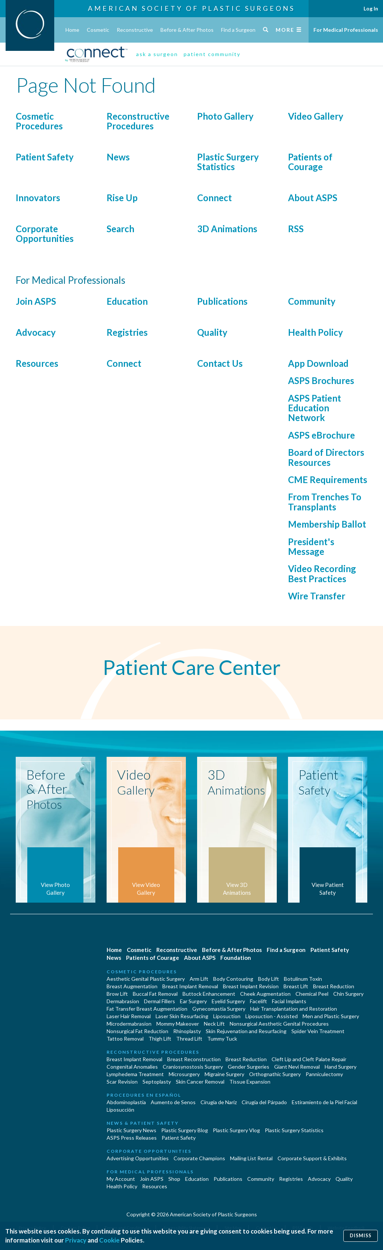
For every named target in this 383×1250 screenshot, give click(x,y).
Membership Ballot (327, 524)
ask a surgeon (157, 54)
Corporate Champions (199, 1158)
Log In (371, 8)
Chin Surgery (348, 994)
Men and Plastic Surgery (331, 1016)
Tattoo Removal (125, 1038)
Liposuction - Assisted (271, 1016)
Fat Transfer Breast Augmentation (147, 1008)
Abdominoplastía (126, 1102)
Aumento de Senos (173, 1102)
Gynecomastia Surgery (218, 1008)
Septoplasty (157, 1081)
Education (127, 301)
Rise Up (122, 197)
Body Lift (268, 979)
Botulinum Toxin (303, 979)
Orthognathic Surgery (275, 1074)
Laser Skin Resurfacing (182, 1016)
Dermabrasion (123, 1001)
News (118, 156)
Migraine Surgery (224, 1074)
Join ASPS (36, 301)
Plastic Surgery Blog (184, 1130)
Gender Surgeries (248, 1066)
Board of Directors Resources (326, 457)
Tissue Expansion (249, 1081)
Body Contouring (233, 979)
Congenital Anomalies (132, 1066)
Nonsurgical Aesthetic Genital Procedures (279, 1023)
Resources (37, 363)
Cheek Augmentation (265, 994)
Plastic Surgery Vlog (236, 1130)
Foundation (235, 957)
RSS (296, 228)
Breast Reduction (333, 986)
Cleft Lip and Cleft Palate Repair (309, 1059)
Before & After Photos (187, 30)
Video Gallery (315, 116)
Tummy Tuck (222, 1038)
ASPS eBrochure (321, 435)
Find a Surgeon (238, 30)
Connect (214, 197)
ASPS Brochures (321, 380)
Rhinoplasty (187, 1031)
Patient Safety (45, 156)
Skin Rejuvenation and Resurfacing (246, 1031)
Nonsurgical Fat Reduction (137, 1031)
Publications (222, 301)
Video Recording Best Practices (322, 573)
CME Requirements (327, 479)
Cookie (109, 1240)
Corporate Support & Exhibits (312, 1158)
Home (72, 30)
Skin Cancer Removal (200, 1081)
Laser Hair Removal (129, 1016)
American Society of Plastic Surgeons (191, 8)
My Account (121, 1179)
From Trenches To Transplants (324, 501)
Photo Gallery (225, 116)
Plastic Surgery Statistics (228, 161)
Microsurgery (184, 1074)
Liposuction (226, 1016)
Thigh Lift (159, 1038)
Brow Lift (117, 994)
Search (120, 228)
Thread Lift (189, 1038)
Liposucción (120, 1109)
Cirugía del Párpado (264, 1102)
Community (311, 301)
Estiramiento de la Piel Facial (324, 1102)
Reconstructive (135, 30)
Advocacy (36, 332)
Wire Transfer (316, 595)
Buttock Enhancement (209, 994)
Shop (174, 1179)
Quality (212, 332)
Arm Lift (199, 979)
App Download (318, 363)
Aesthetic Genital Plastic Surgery (146, 979)
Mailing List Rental (251, 1158)
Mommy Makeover (177, 1023)
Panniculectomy (324, 1074)
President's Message (311, 546)
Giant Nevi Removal (297, 1066)
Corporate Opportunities (45, 233)
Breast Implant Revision (251, 986)
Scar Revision (122, 1081)
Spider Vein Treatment (317, 1031)
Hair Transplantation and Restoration (293, 1008)
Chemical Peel (311, 994)
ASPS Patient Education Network (314, 408)
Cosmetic (98, 30)
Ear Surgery (193, 1001)
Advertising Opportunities (138, 1158)
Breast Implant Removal (190, 986)
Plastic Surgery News (131, 1130)
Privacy (75, 1240)
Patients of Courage (310, 161)
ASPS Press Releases (132, 1137)
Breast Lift (296, 986)
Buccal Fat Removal (155, 994)
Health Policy (315, 332)
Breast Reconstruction (194, 1059)
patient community (212, 54)
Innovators (38, 197)
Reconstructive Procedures (138, 121)
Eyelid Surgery (228, 1001)
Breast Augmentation (132, 986)
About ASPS (312, 197)
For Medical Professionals (345, 30)
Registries (127, 332)
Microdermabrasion (129, 1023)
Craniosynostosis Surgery (193, 1066)
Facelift (258, 1001)
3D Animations (227, 228)
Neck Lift (214, 1023)
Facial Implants (289, 1001)
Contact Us (220, 363)
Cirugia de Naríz (218, 1102)
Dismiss (360, 1235)
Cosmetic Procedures (39, 121)
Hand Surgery (340, 1066)
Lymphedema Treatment (135, 1074)
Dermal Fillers (159, 1001)
